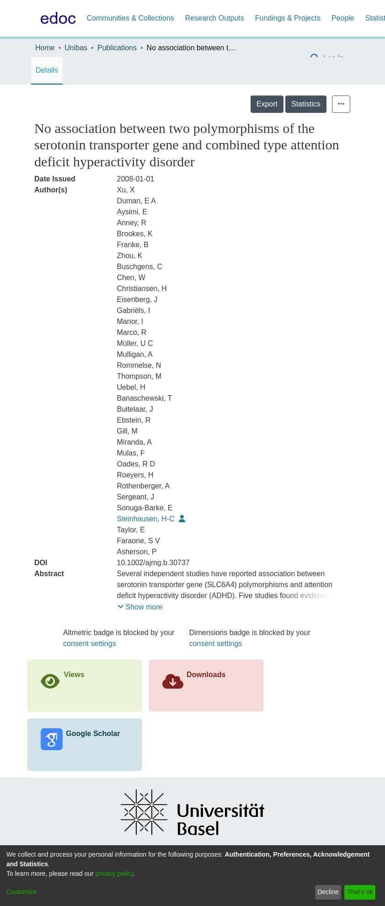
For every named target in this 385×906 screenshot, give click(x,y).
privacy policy (115, 873)
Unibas (75, 48)
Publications (117, 48)
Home (45, 48)
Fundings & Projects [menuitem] (288, 18)
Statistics (306, 104)
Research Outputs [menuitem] (214, 18)
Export (267, 104)
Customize (21, 891)
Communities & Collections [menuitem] (130, 18)
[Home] (56, 18)
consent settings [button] (89, 643)
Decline (328, 891)
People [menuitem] (343, 18)
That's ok (360, 891)
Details (47, 70)
